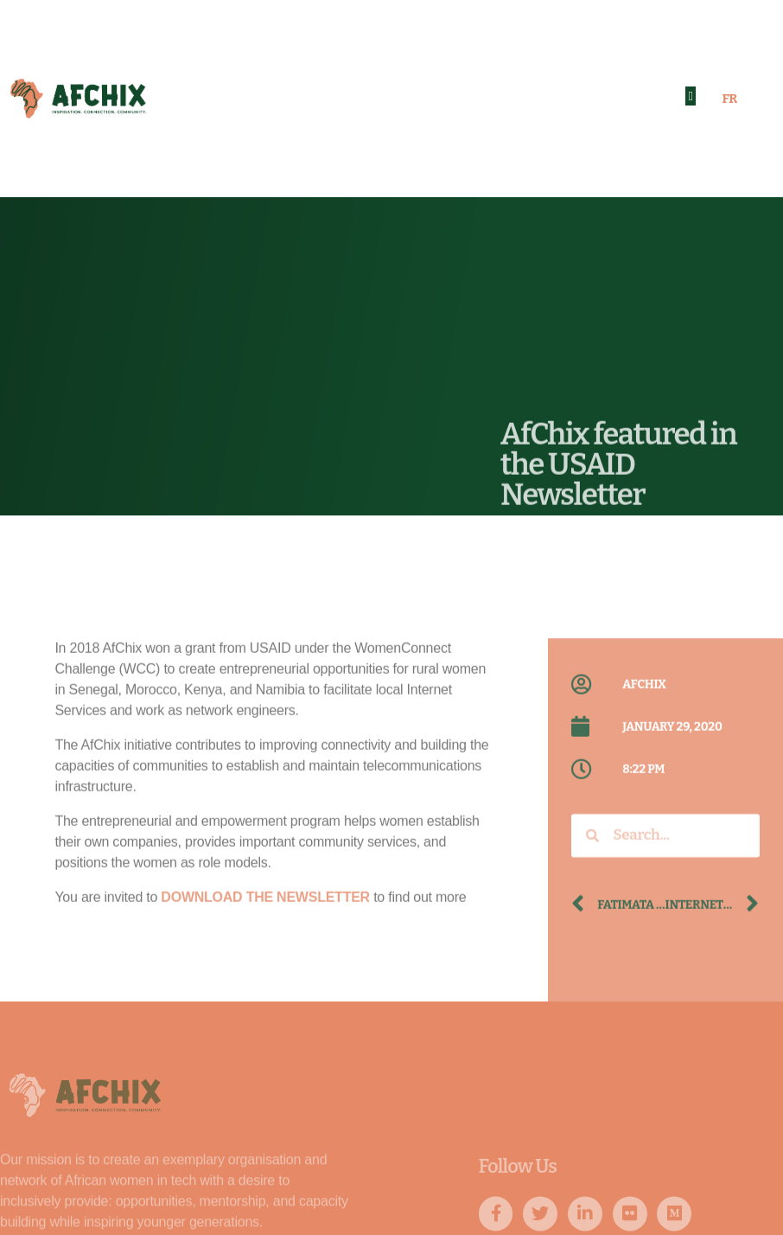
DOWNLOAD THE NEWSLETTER (265, 974)
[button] (691, 96)
